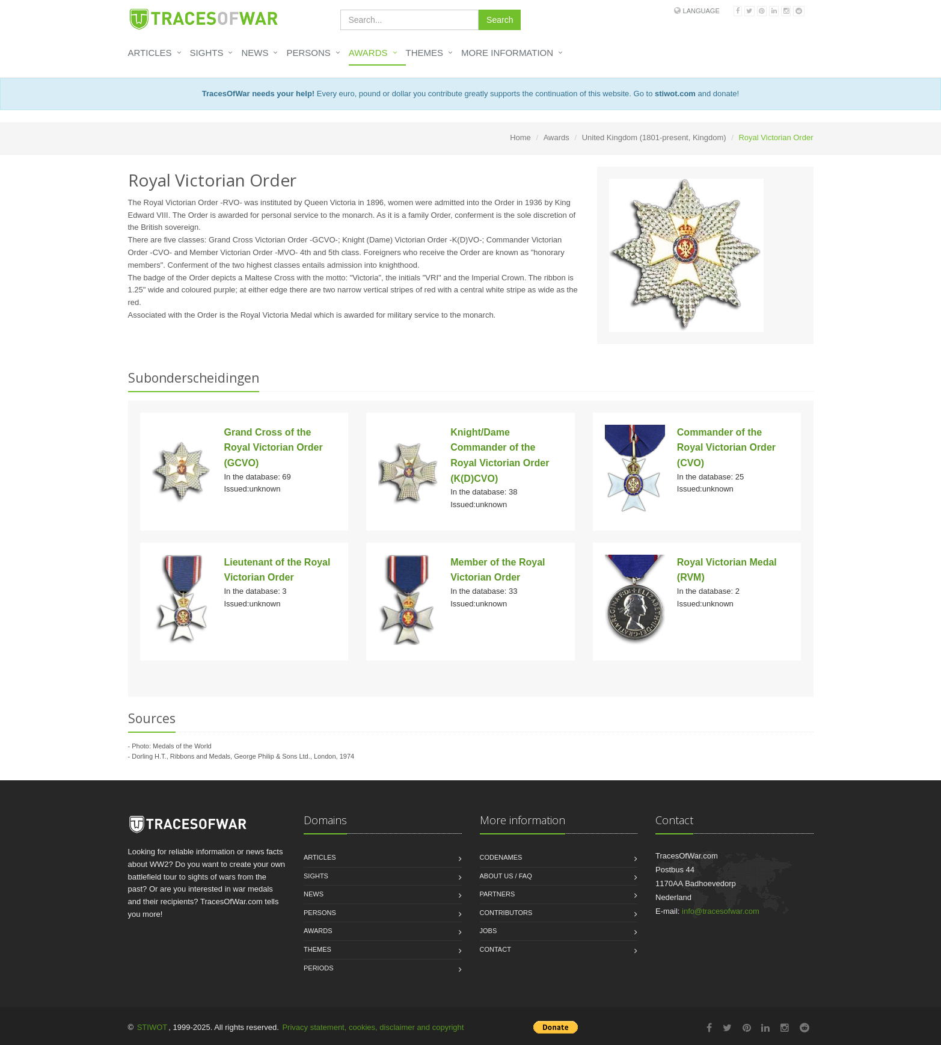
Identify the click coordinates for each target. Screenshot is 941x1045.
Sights (207, 53)
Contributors (506, 912)
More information (507, 53)
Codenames (501, 857)
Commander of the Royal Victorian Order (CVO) (726, 447)
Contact (495, 949)
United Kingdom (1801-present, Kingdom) (654, 137)
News (254, 53)
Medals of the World (182, 746)
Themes (425, 53)
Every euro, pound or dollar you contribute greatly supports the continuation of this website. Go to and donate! (470, 93)
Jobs (488, 930)
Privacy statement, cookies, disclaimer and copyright (373, 1027)
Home (520, 137)
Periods (319, 968)
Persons (308, 53)
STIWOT (152, 1027)
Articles (150, 53)
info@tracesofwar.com (720, 911)
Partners (497, 894)
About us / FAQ (506, 876)
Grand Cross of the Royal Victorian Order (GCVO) (273, 447)
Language (701, 10)
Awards (368, 53)
